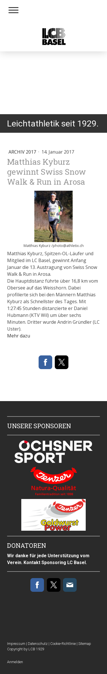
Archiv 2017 (23, 152)
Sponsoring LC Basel (63, 562)
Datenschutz (38, 643)
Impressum (16, 643)
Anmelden (15, 662)
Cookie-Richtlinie (63, 643)
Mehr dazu (18, 336)
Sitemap (84, 643)
